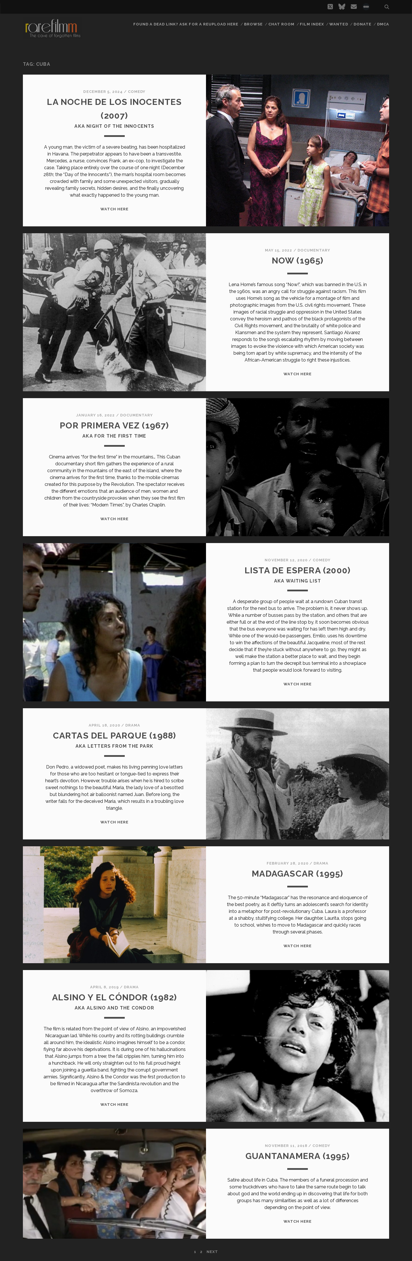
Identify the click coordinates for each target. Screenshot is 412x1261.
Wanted (338, 24)
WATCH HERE (114, 209)
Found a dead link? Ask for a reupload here (186, 24)
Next (212, 1252)
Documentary (314, 250)
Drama (132, 725)
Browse (253, 24)
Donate (362, 24)
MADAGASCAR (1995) (297, 874)
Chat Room (281, 24)
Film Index (312, 24)
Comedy (136, 91)
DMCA (383, 24)
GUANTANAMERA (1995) (297, 1156)
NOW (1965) (298, 261)
